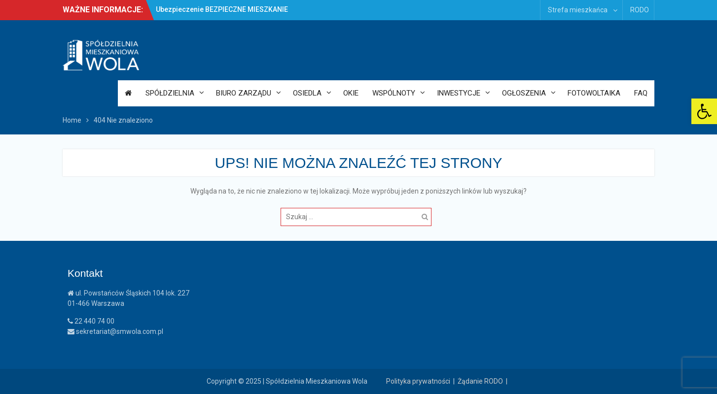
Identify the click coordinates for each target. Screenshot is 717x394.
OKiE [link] (350, 93)
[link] (704, 111)
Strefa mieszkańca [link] (578, 10)
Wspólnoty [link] (393, 93)
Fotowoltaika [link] (594, 93)
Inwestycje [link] (458, 93)
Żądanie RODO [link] (480, 381)
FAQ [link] (640, 93)
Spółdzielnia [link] (169, 93)
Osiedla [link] (307, 93)
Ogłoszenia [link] (524, 93)
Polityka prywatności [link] (418, 381)
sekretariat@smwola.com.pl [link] (115, 331)
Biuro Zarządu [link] (243, 93)
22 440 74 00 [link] (91, 321)
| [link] (508, 381)
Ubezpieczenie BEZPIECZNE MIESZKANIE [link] (222, 9)
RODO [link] (639, 10)
